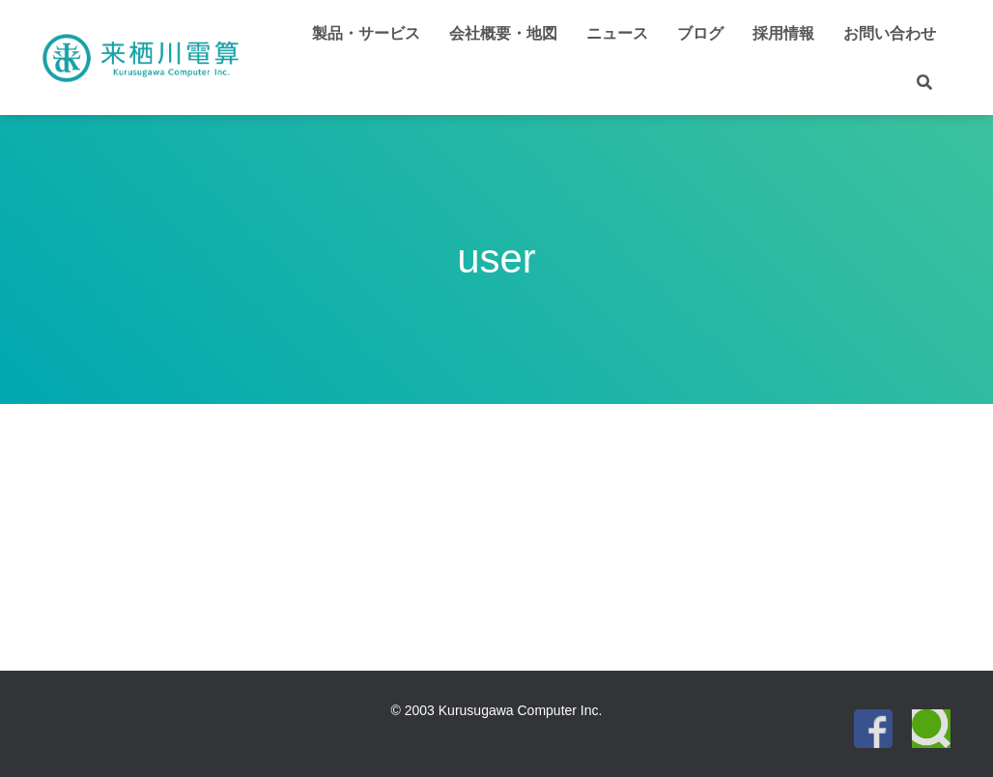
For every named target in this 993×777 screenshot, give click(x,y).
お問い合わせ (889, 33)
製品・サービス (366, 33)
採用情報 (783, 33)
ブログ (700, 33)
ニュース (617, 33)
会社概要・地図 (503, 33)
